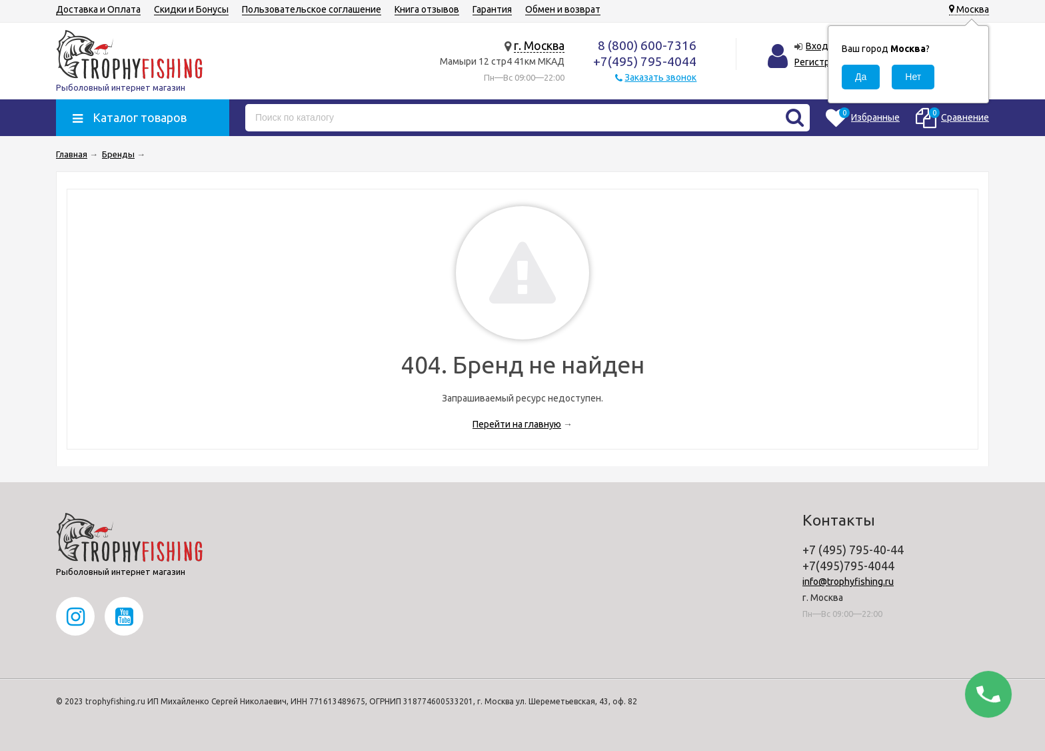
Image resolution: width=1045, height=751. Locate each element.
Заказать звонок (660, 77)
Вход (817, 46)
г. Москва (539, 45)
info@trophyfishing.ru (848, 581)
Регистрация (822, 62)
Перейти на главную (517, 424)
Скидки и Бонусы (191, 9)
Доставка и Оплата (98, 9)
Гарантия (492, 9)
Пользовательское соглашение (311, 9)
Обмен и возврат (562, 9)
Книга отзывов (427, 9)
